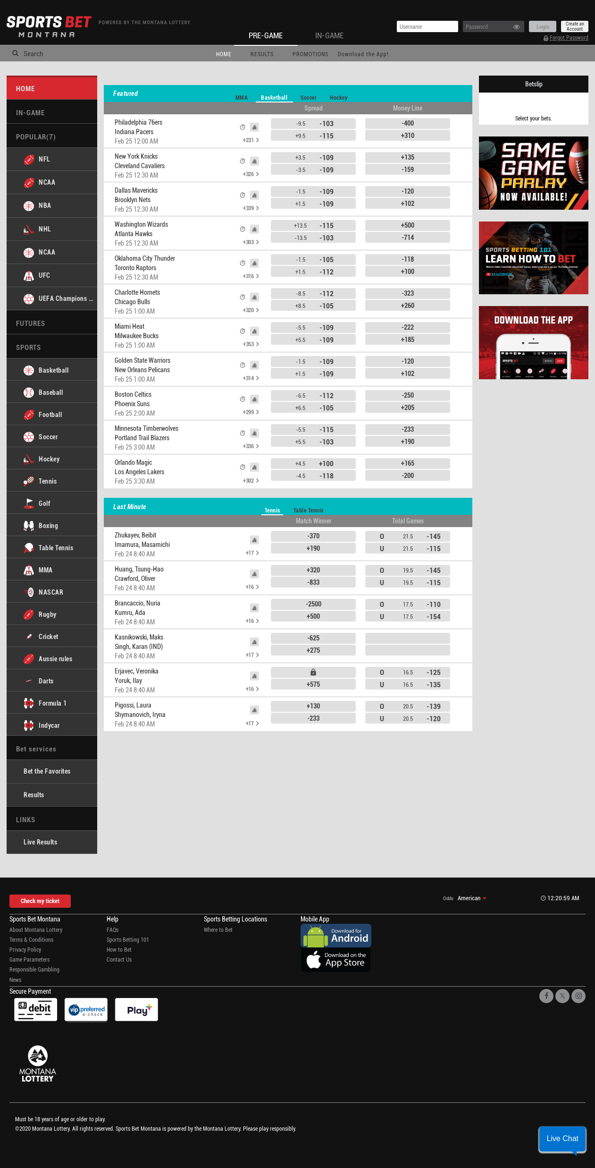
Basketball (274, 97)
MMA (241, 97)
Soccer (309, 97)
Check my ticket (40, 900)
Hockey (338, 97)
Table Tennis (308, 510)
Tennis (272, 510)
